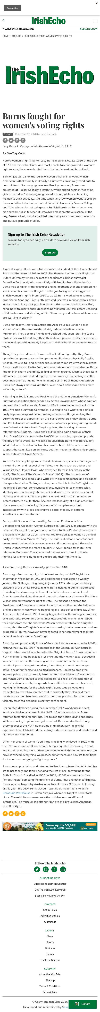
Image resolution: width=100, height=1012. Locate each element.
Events (50, 954)
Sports (50, 942)
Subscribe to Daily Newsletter (50, 883)
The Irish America (50, 960)
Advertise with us (50, 915)
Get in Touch (50, 910)
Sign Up (50, 252)
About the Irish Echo (50, 974)
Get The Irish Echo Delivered (50, 889)
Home (6, 36)
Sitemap (50, 980)
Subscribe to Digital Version (50, 895)
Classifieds (50, 921)
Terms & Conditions (50, 986)
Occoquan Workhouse (16, 793)
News (50, 936)
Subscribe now (88, 29)
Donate (85, 1003)
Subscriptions (50, 992)
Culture (16, 36)
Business (50, 948)
